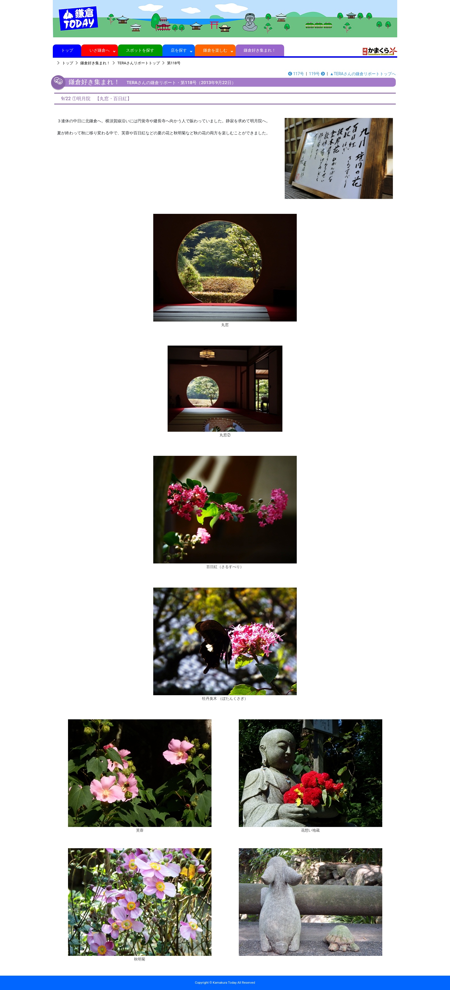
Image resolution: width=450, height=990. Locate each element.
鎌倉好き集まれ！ (260, 50)
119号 (317, 73)
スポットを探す (140, 50)
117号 (296, 73)
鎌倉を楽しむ (215, 50)
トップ (67, 50)
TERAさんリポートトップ (138, 63)
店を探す (179, 50)
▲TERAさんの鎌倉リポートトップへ (363, 73)
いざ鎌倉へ (100, 50)
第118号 (174, 63)
